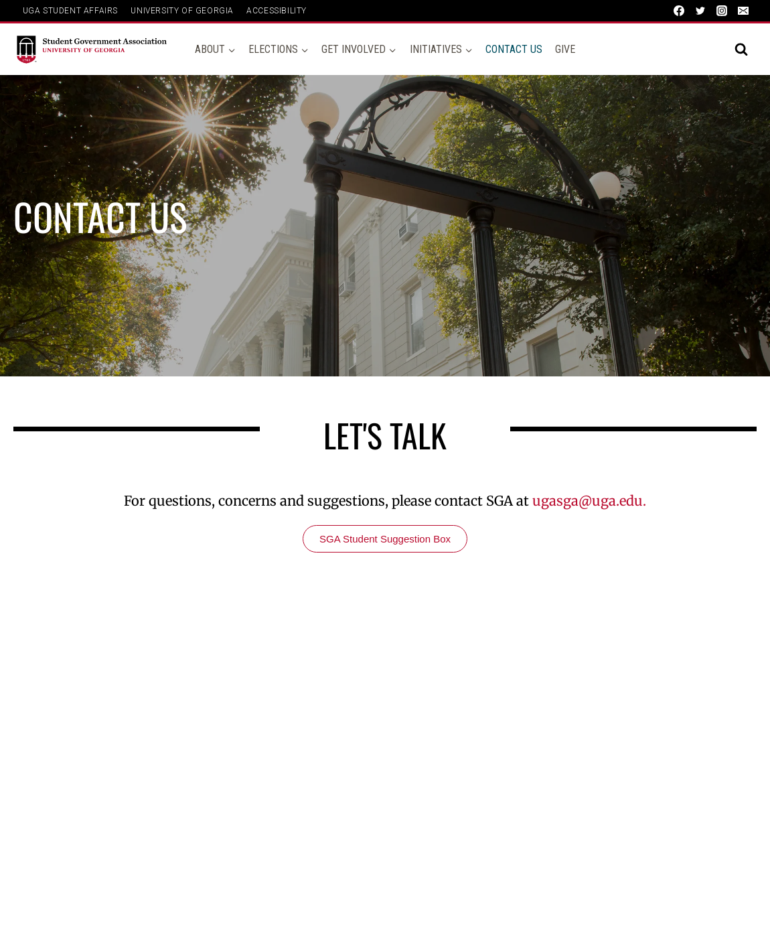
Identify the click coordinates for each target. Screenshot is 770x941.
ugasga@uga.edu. (589, 500)
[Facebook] (679, 10)
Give (565, 49)
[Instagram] (722, 10)
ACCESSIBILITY (276, 10)
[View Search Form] (741, 49)
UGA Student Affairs (70, 10)
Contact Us (513, 49)
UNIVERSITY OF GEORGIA (182, 10)
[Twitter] (700, 10)
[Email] (743, 10)
